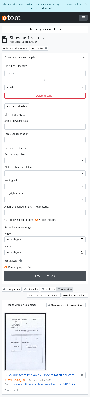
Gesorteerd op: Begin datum (43, 295)
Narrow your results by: (45, 29)
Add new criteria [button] (15, 106)
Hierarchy (31, 289)
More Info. (47, 8)
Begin (7, 233)
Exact (31, 267)
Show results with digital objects (66, 304)
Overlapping (15, 267)
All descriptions (48, 219)
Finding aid (10, 180)
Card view (48, 289)
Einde (7, 246)
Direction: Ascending (74, 295)
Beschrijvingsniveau (15, 154)
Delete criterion (45, 95)
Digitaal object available (18, 167)
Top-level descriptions (20, 219)
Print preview (11, 289)
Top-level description (16, 134)
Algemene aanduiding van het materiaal (27, 206)
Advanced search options (22, 57)
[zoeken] (45, 73)
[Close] (86, 4)
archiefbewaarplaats (16, 120)
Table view (65, 289)
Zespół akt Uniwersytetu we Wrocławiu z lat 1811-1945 (44, 384)
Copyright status (13, 193)
